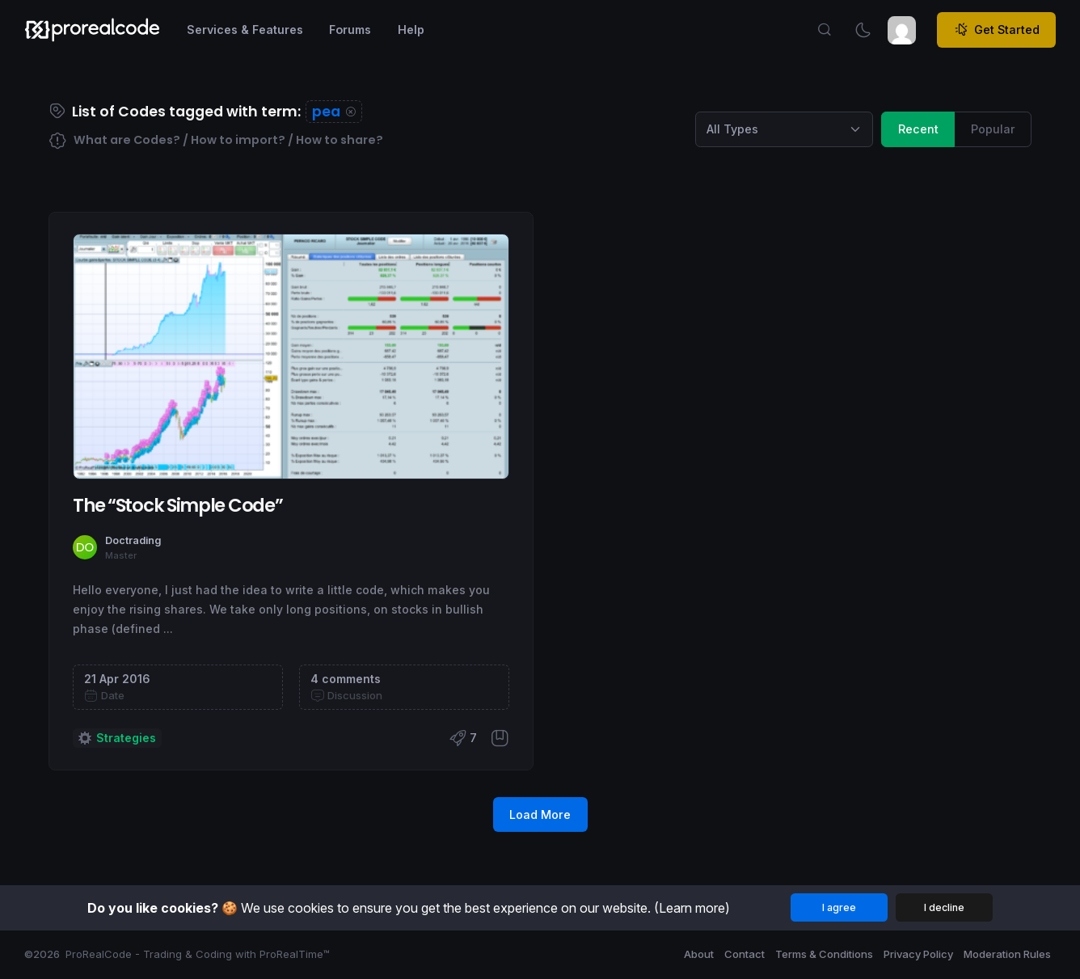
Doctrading (133, 540)
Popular (993, 128)
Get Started (997, 30)
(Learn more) (692, 908)
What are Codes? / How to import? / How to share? (216, 141)
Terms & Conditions (824, 953)
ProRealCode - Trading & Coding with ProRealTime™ (197, 953)
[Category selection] (784, 129)
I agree (839, 907)
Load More (540, 814)
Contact (744, 953)
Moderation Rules (1007, 953)
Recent (918, 128)
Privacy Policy (918, 953)
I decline (944, 907)
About (699, 953)
